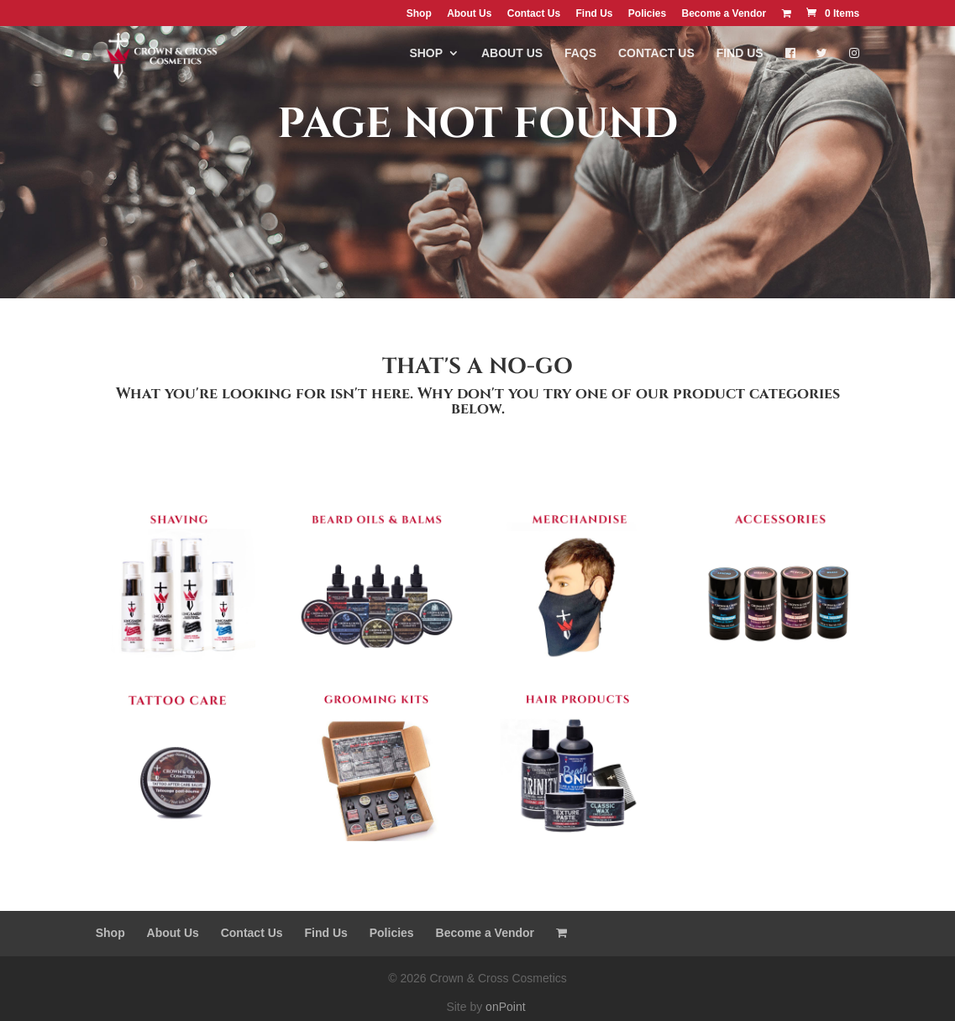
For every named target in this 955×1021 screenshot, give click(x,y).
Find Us (593, 13)
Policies (647, 13)
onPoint (505, 1006)
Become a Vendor (724, 13)
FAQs (580, 60)
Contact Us (533, 13)
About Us (469, 13)
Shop (419, 13)
